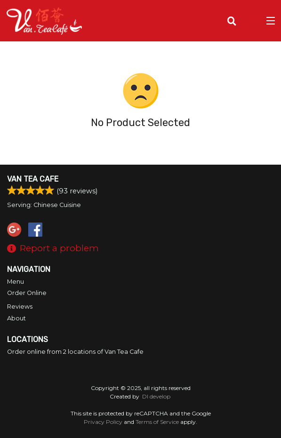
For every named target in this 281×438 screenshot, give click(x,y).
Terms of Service (157, 421)
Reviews (19, 306)
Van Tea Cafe (32, 179)
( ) (250, 21)
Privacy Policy (103, 421)
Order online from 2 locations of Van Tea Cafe (75, 351)
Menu (15, 281)
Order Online (27, 292)
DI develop (156, 396)
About (16, 318)
